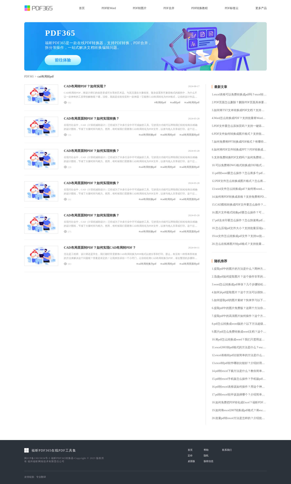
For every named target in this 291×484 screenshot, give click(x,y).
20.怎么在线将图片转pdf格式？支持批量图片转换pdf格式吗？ (239, 244)
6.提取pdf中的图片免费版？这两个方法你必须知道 (239, 308)
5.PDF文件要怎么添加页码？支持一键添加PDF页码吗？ (239, 126)
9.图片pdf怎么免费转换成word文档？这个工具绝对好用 (239, 331)
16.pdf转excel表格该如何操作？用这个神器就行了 (239, 386)
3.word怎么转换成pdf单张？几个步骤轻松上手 (239, 284)
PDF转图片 (140, 8)
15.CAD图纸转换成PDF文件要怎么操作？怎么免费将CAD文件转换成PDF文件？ (239, 204)
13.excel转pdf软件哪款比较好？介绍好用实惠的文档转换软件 (239, 363)
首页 (82, 8)
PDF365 (29, 76)
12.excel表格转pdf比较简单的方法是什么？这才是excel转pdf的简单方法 (239, 355)
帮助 (206, 450)
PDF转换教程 (199, 8)
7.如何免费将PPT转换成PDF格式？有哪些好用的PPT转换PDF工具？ (239, 141)
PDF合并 (168, 8)
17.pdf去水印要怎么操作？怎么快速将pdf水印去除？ (239, 220)
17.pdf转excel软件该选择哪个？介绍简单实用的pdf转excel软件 (239, 394)
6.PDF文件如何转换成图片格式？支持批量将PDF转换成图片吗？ (239, 133)
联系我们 (227, 450)
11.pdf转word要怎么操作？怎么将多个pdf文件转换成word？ (239, 173)
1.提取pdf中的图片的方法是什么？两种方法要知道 (239, 268)
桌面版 (191, 461)
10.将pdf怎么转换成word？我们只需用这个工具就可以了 (239, 339)
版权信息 (208, 461)
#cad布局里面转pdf (189, 135)
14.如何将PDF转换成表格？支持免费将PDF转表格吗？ (239, 196)
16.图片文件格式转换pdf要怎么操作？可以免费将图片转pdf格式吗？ (239, 212)
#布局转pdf (160, 102)
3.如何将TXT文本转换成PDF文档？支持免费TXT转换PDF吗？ (239, 110)
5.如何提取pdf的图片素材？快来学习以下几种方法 (239, 300)
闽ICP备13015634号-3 (37, 458)
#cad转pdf (175, 102)
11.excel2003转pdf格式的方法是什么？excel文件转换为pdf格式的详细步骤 (239, 347)
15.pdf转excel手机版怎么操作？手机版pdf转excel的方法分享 (239, 379)
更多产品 (261, 8)
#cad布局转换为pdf (146, 264)
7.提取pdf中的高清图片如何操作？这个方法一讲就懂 (239, 316)
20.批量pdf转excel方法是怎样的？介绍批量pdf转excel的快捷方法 (239, 418)
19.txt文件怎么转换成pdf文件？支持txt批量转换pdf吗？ (239, 236)
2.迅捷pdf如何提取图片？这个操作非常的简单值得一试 (239, 276)
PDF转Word (109, 8)
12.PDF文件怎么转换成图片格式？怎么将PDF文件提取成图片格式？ (239, 181)
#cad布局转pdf (191, 102)
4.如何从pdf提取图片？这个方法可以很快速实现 (239, 292)
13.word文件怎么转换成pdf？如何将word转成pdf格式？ (239, 189)
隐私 (206, 455)
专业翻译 (41, 477)
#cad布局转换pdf (147, 135)
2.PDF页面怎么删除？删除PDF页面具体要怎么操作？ (239, 102)
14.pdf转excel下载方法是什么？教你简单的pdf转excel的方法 (239, 371)
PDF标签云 (231, 8)
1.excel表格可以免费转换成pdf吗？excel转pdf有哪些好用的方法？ (239, 94)
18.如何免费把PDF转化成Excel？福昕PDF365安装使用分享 (239, 402)
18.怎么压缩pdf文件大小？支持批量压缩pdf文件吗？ (239, 228)
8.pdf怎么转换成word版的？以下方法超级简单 (239, 323)
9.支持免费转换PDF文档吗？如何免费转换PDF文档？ (239, 157)
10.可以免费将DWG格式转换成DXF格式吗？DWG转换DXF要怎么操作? (239, 165)
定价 (190, 455)
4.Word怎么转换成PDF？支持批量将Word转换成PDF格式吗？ (239, 118)
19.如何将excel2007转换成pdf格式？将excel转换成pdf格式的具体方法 (239, 410)
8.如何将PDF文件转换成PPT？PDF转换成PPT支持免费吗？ (239, 149)
